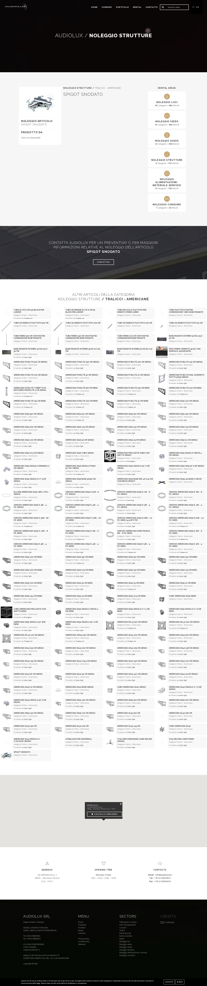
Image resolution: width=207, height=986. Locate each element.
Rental (137, 7)
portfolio (122, 7)
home (94, 7)
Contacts (152, 7)
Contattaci (103, 262)
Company (107, 7)
